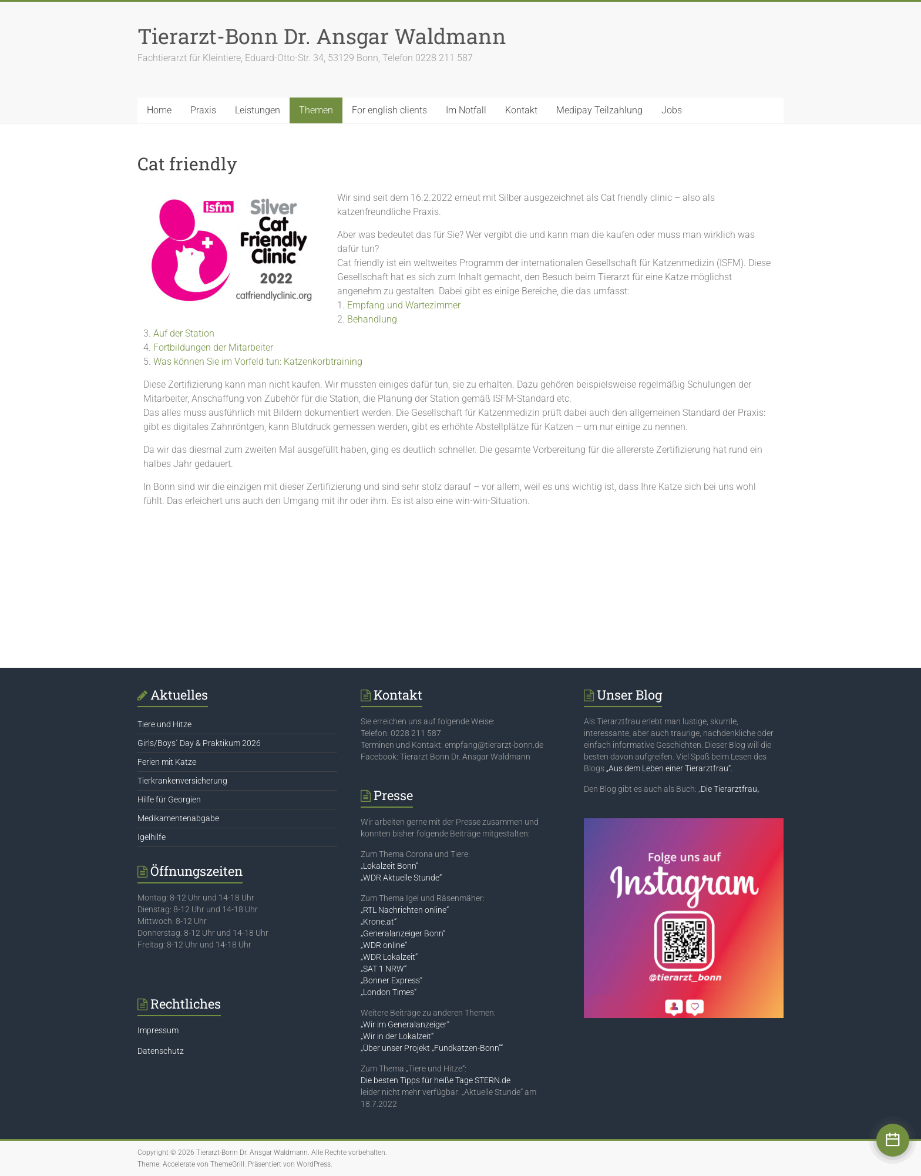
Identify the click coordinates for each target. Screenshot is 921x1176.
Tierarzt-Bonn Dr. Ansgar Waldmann (321, 36)
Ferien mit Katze (166, 762)
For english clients (389, 110)
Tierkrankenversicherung (182, 780)
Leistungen (257, 110)
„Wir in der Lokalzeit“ (397, 1036)
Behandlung (372, 319)
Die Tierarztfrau (729, 789)
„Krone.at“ (378, 921)
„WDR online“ (384, 945)
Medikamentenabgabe (178, 818)
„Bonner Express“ (391, 980)
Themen (316, 110)
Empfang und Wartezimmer (403, 305)
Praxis (203, 110)
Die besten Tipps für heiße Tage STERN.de (435, 1080)
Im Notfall (466, 110)
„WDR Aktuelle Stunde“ (401, 877)
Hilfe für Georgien (169, 799)
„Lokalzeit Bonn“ (389, 866)
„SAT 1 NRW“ (383, 968)
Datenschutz (160, 1051)
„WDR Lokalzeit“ (389, 957)
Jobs (671, 110)
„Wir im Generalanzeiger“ (405, 1024)
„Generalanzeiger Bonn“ (403, 933)
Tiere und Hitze (164, 724)
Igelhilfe (151, 837)
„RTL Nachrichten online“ (405, 910)
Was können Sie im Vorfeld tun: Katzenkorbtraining (257, 361)
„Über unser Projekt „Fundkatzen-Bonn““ (432, 1048)
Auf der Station (183, 333)
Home (159, 110)
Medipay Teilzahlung (599, 110)
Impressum (158, 1030)
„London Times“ (388, 992)
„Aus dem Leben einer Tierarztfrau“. (669, 768)
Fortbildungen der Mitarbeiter (213, 347)
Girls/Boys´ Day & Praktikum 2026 (199, 743)
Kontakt (521, 110)
